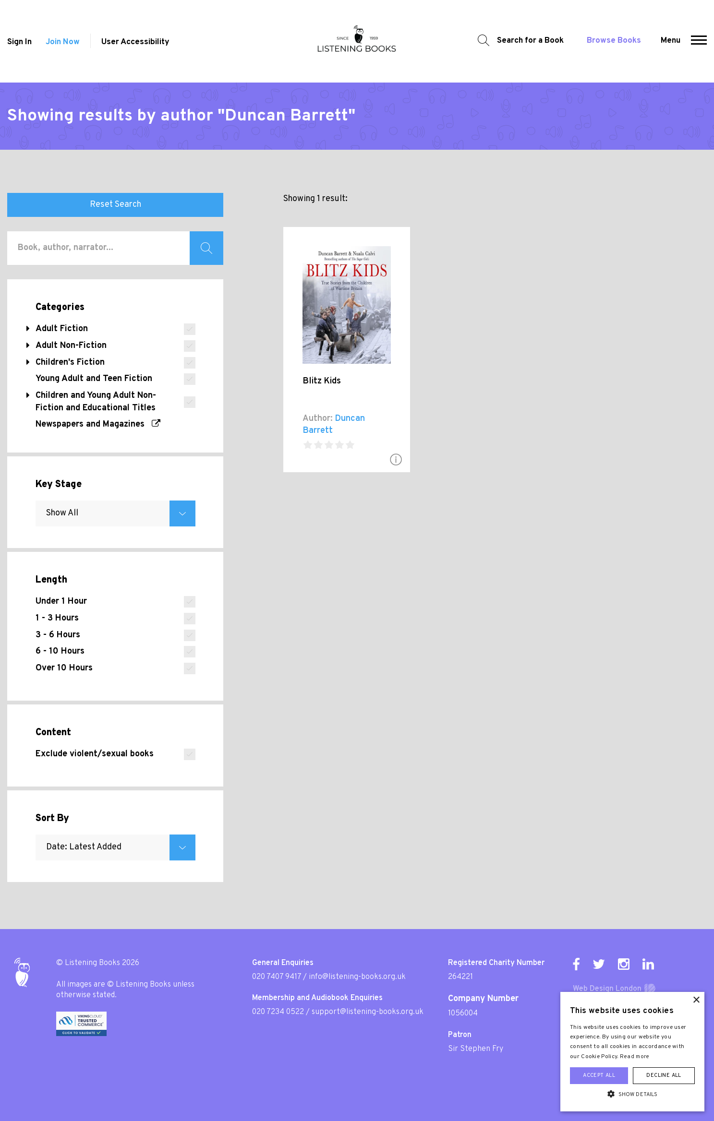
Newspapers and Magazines (98, 424)
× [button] (696, 1000)
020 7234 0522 (278, 1012)
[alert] (632, 1051)
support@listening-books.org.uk (368, 1012)
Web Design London (607, 989)
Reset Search (115, 204)
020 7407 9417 (276, 977)
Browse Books (614, 41)
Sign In (19, 42)
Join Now (63, 42)
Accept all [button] (599, 1075)
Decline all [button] (663, 1075)
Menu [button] (670, 41)
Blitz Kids (322, 381)
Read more (635, 1056)
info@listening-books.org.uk (357, 977)
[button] (699, 41)
